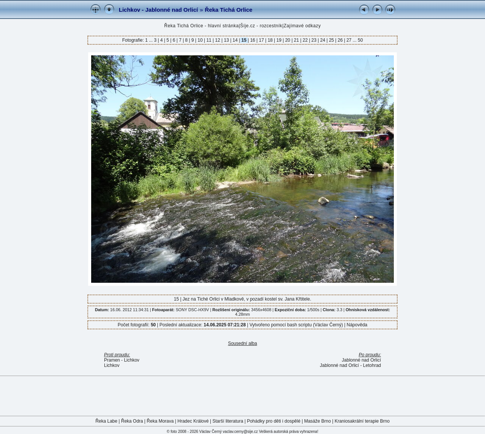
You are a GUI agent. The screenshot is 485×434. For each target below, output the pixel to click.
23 (314, 40)
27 (349, 40)
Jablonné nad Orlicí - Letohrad (350, 365)
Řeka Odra (132, 421)
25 (331, 40)
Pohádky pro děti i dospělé (273, 421)
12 (217, 40)
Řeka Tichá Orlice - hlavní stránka (201, 25)
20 (287, 40)
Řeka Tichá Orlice (229, 9)
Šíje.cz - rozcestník (261, 25)
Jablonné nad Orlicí (361, 360)
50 (360, 40)
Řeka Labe (106, 421)
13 (226, 40)
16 (252, 40)
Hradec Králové (193, 421)
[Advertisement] (242, 395)
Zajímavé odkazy (302, 25)
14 (235, 40)
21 (296, 40)
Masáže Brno (317, 421)
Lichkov (112, 365)
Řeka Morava (160, 421)
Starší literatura (228, 421)
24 (322, 40)
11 (209, 40)
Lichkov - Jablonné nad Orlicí (158, 9)
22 (305, 40)
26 (340, 40)
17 (261, 40)
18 (270, 40)
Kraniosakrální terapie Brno (361, 421)
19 (279, 40)
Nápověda (357, 324)
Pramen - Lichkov (121, 360)
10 (200, 40)
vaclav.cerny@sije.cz (240, 431)
